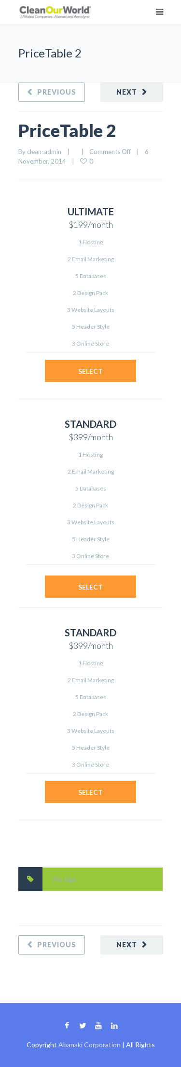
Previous (56, 92)
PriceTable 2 (67, 130)
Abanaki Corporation (89, 1044)
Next (126, 92)
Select (90, 371)
